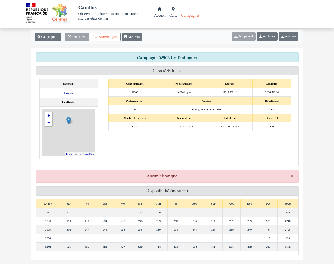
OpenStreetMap (86, 154)
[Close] (292, 176)
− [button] (48, 122)
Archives (132, 37)
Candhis (87, 7)
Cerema (68, 92)
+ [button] (48, 115)
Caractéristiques (105, 37)
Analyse (288, 36)
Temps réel (77, 37)
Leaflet (69, 154)
